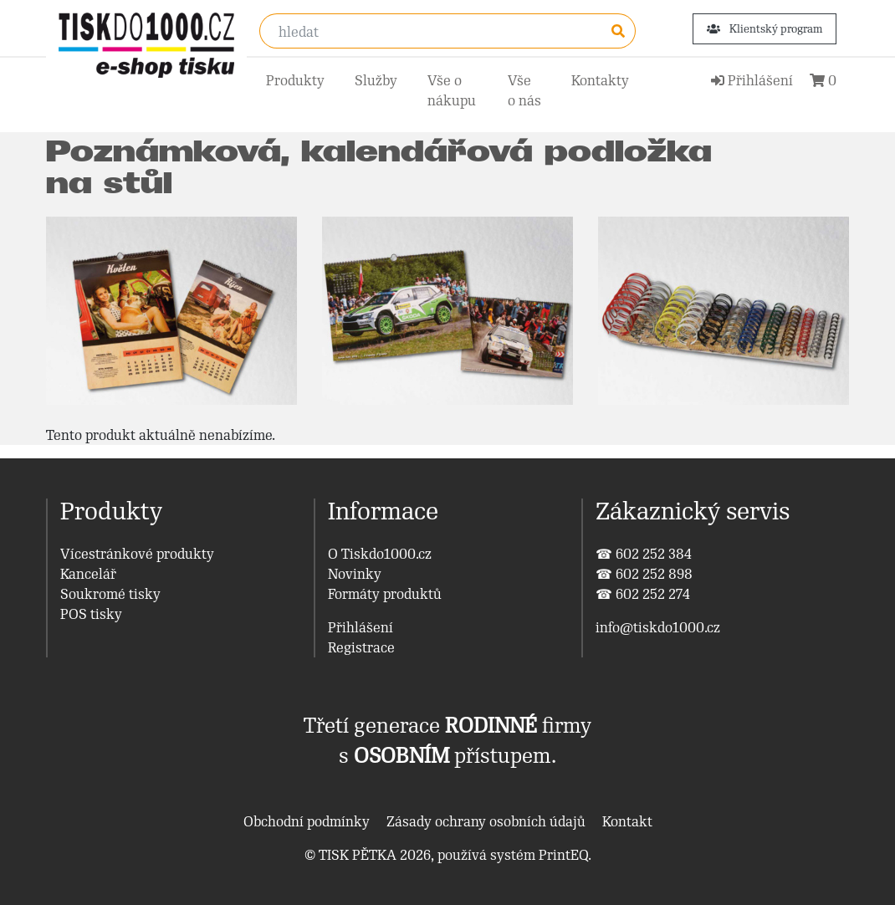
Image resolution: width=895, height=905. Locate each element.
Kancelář (88, 573)
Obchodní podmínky (306, 821)
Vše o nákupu (451, 90)
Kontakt (627, 821)
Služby (376, 80)
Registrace (361, 647)
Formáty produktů (385, 593)
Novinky (354, 573)
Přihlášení (360, 627)
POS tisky (91, 614)
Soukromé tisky (110, 593)
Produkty (295, 80)
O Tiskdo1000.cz (380, 553)
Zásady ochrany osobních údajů (486, 821)
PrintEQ (563, 854)
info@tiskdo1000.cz (658, 627)
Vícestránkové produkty (137, 553)
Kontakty (600, 80)
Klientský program (764, 29)
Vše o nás (524, 90)
